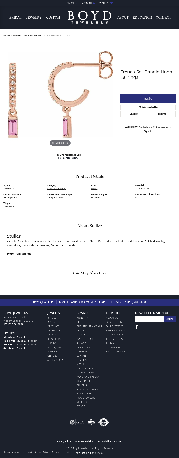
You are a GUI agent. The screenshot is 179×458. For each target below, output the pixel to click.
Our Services (114, 326)
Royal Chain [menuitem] (85, 393)
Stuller (94, 188)
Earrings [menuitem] (53, 326)
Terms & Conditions (84, 441)
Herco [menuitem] (81, 334)
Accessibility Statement (110, 441)
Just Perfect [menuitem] (85, 338)
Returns (162, 114)
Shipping (134, 114)
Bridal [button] (15, 17)
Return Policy (115, 330)
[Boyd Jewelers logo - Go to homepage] (89, 17)
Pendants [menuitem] (53, 330)
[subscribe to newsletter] (170, 319)
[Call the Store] (13, 324)
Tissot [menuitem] (81, 406)
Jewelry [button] (33, 17)
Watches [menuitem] (53, 351)
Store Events (115, 334)
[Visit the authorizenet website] (103, 422)
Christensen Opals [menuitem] (89, 326)
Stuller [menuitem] (82, 401)
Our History (114, 322)
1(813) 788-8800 (68, 158)
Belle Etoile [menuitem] (85, 322)
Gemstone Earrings (32, 35)
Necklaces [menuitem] (54, 334)
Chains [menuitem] (52, 343)
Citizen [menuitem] (81, 330)
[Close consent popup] (68, 452)
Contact (163, 17)
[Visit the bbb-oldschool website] (91, 422)
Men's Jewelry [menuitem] (56, 347)
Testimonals (114, 338)
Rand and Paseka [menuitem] (88, 376)
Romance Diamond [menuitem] (89, 389)
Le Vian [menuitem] (81, 355)
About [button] (123, 17)
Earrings (17, 35)
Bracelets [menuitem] (54, 338)
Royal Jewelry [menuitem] (86, 397)
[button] (72, 3)
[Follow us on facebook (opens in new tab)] (136, 327)
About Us (112, 317)
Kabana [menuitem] (81, 343)
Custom (53, 17)
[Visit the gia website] (77, 422)
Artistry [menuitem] (82, 317)
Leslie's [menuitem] (82, 359)
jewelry (6, 35)
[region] (60, 94)
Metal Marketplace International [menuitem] (86, 368)
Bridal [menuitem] (51, 317)
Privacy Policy (116, 351)
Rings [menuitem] (51, 322)
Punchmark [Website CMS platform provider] (96, 453)
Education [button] (142, 17)
